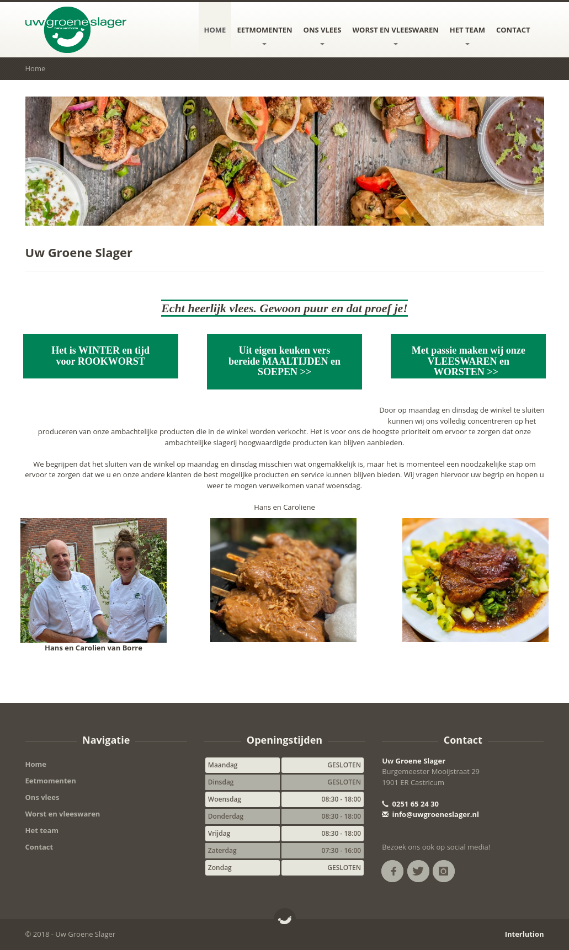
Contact (513, 30)
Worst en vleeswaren (396, 35)
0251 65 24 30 (410, 804)
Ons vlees (323, 35)
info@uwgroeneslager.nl (430, 814)
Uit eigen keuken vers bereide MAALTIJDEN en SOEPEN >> (284, 361)
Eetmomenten (264, 35)
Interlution (524, 934)
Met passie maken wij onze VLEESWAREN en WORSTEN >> (468, 361)
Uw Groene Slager (413, 761)
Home (215, 30)
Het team (467, 35)
